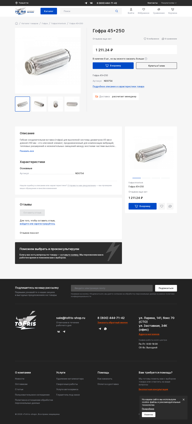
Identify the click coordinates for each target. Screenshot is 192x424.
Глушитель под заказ (68, 394)
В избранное (151, 38)
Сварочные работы (67, 384)
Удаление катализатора (70, 378)
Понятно (148, 414)
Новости (19, 378)
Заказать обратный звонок (113, 322)
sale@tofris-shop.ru (70, 318)
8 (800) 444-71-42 (107, 3)
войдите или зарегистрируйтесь (37, 223)
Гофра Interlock (136, 182)
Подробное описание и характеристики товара (118, 86)
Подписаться (166, 288)
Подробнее (148, 409)
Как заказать (105, 378)
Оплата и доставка (108, 384)
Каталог (48, 11)
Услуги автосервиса (67, 389)
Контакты (153, 3)
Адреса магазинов (149, 334)
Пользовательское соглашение (32, 394)
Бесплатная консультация (153, 389)
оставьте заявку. (69, 254)
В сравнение (169, 38)
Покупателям (169, 3)
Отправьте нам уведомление (82, 185)
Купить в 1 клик (156, 65)
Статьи (19, 389)
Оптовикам (21, 384)
